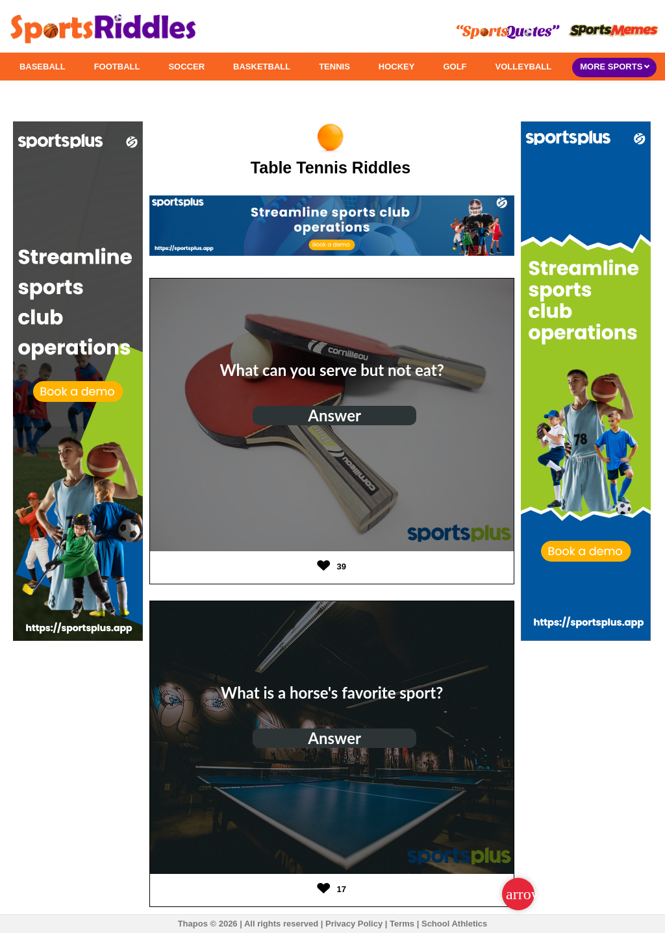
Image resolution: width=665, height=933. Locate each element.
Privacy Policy (354, 923)
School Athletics (454, 923)
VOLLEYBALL (524, 66)
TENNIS (334, 66)
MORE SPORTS (614, 66)
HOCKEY (397, 66)
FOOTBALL (117, 66)
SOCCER (186, 66)
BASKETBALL (261, 66)
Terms (402, 923)
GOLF (454, 66)
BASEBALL (42, 66)
